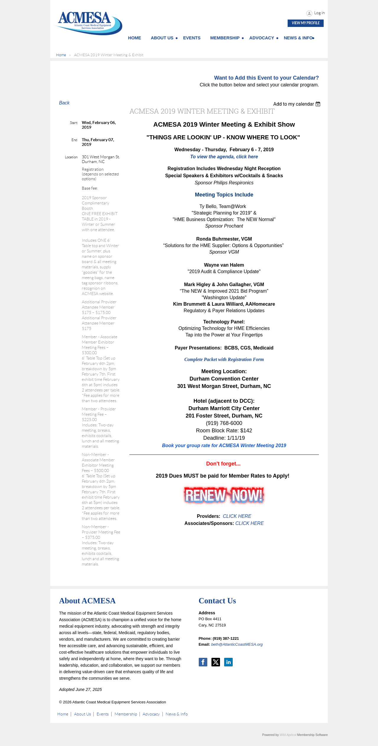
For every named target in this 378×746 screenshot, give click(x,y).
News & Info (177, 714)
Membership (126, 714)
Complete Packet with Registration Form (224, 359)
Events (103, 714)
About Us (82, 714)
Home (61, 55)
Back (64, 102)
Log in (319, 12)
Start (73, 123)
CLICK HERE (236, 516)
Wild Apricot (288, 735)
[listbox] (297, 104)
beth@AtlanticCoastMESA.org (237, 644)
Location (71, 157)
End (74, 140)
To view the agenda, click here (224, 156)
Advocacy (151, 714)
